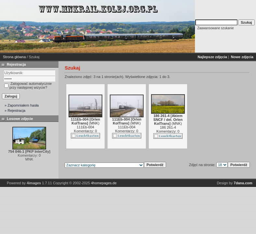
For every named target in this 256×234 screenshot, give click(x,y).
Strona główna (14, 57)
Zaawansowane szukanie (215, 28)
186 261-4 (168, 127)
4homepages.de (104, 183)
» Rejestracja (15, 110)
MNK (94, 123)
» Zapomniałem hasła (22, 105)
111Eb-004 (85, 127)
